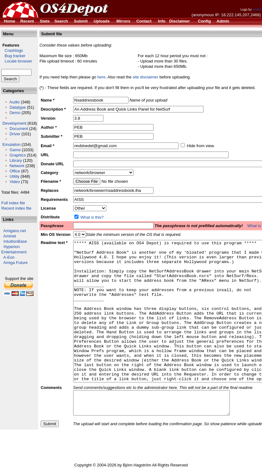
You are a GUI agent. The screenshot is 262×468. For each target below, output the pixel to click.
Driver (14, 134)
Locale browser (16, 61)
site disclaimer (145, 77)
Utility (14, 176)
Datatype (17, 107)
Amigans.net (14, 230)
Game (14, 149)
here (101, 77)
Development (15, 123)
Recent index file (16, 208)
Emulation (12, 144)
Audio (14, 102)
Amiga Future (15, 262)
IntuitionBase (15, 241)
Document (18, 128)
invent (257, 9)
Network (16, 165)
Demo (14, 112)
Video (14, 181)
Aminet (9, 236)
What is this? (91, 217)
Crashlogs (12, 50)
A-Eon (9, 257)
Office (14, 171)
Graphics (17, 155)
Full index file (13, 203)
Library (15, 160)
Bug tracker (13, 55)
